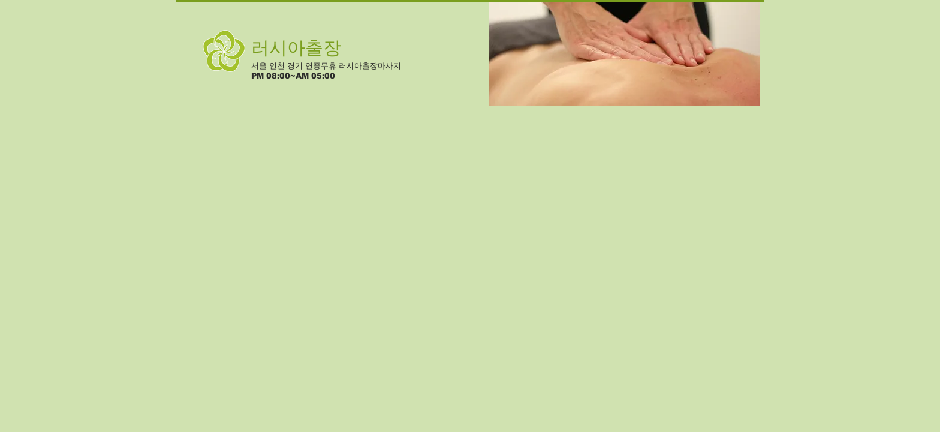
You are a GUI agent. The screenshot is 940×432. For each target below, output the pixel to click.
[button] (624, 53)
